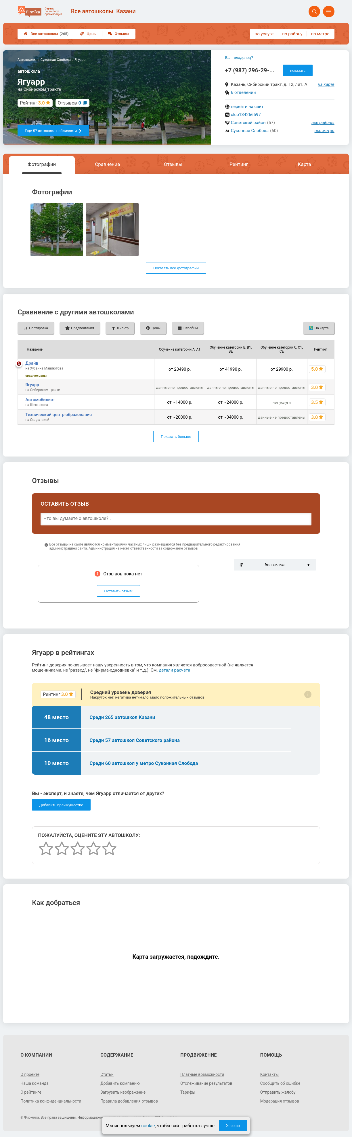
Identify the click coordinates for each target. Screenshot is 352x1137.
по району (292, 33)
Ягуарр (32, 384)
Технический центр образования (58, 414)
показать (297, 70)
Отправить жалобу (278, 1092)
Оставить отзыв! (118, 591)
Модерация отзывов (279, 1101)
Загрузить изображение (123, 1092)
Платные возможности (202, 1074)
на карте (326, 84)
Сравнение (107, 164)
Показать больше (176, 436)
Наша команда (34, 1083)
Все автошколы (46, 34)
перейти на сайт (247, 106)
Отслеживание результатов (206, 1083)
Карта (304, 164)
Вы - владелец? (239, 57)
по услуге (264, 33)
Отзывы (118, 34)
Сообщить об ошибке (280, 1083)
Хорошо (233, 1126)
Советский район (248, 122)
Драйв (31, 363)
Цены (88, 34)
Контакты (269, 1074)
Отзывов (69, 103)
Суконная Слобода (250, 130)
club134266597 (246, 114)
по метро (320, 33)
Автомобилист (40, 399)
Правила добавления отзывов (129, 1101)
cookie (148, 1125)
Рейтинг (238, 164)
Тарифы (187, 1092)
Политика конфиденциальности (50, 1101)
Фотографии (42, 164)
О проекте (29, 1074)
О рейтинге (30, 1092)
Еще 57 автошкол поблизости (53, 131)
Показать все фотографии (176, 268)
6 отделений (243, 92)
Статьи (107, 1074)
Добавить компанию (120, 1083)
